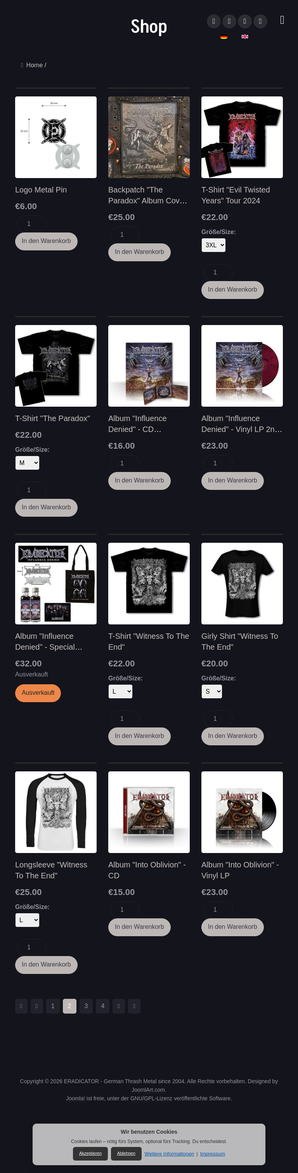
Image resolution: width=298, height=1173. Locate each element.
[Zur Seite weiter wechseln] (119, 1006)
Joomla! (75, 1098)
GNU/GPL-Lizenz (151, 1098)
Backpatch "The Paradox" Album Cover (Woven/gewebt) (147, 200)
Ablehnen (126, 1153)
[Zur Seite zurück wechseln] (37, 1006)
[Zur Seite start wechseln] (21, 1006)
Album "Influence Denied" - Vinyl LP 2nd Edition (240, 429)
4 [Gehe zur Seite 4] (102, 1006)
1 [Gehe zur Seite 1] (53, 1006)
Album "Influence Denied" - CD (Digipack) (137, 429)
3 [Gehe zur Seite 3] (86, 1006)
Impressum (212, 1154)
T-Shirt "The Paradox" (52, 418)
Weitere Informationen (169, 1154)
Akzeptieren (90, 1153)
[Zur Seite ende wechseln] (134, 1006)
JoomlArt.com (148, 1090)
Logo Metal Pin (41, 189)
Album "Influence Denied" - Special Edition (45, 647)
